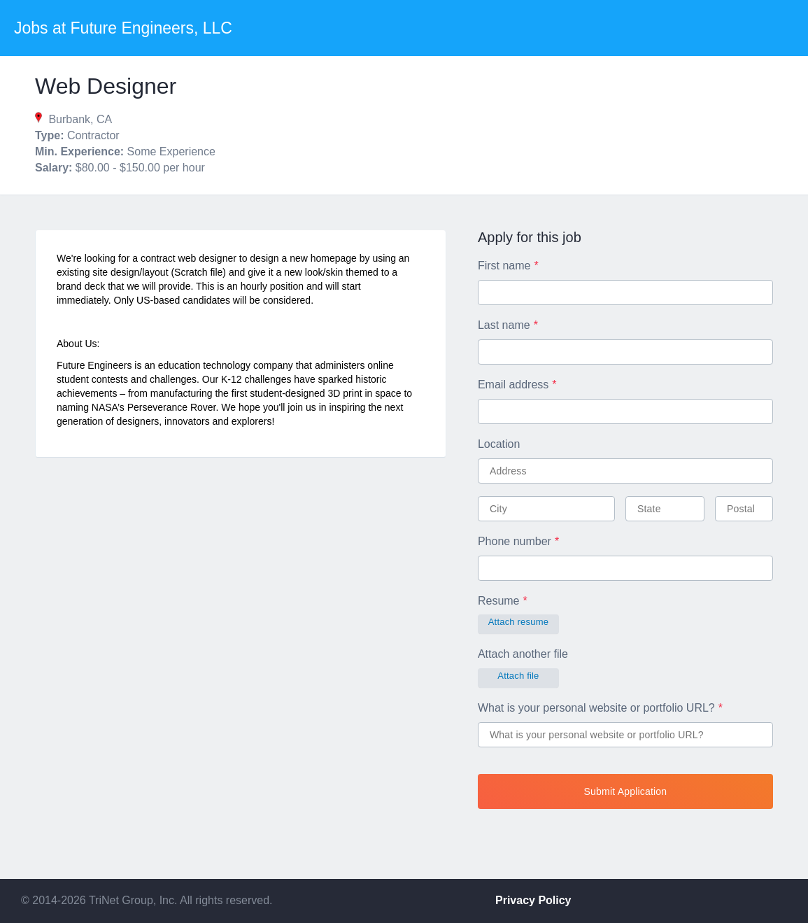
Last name (504, 325)
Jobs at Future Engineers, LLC (123, 28)
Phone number (514, 541)
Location (499, 444)
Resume (499, 601)
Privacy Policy (533, 900)
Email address (513, 384)
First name (504, 266)
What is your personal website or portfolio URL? (596, 708)
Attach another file (523, 654)
